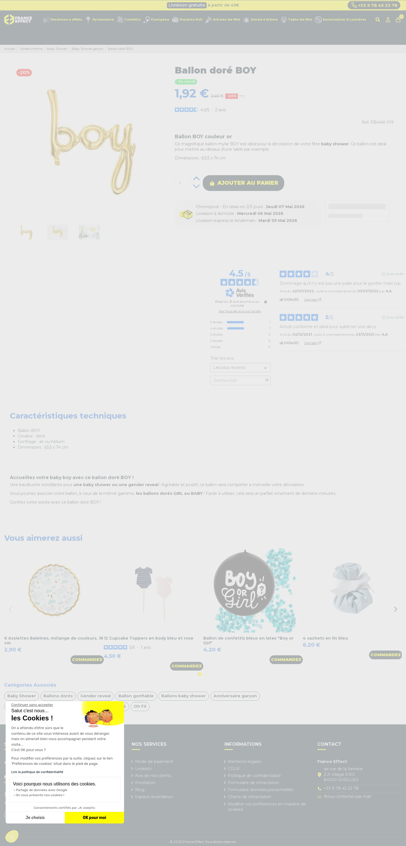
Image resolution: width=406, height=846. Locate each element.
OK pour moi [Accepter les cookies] (94, 817)
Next (395, 609)
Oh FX (140, 706)
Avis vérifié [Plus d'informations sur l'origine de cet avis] (395, 274)
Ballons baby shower (183, 695)
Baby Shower (21, 695)
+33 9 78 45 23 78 (375, 5)
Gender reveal (95, 695)
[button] (12, 836)
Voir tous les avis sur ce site (240, 311)
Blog (139, 789)
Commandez (87, 659)
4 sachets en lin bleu (325, 638)
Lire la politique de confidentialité (37, 772)
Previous (10, 609)
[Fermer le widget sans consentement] (32, 705)
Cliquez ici (228, 5)
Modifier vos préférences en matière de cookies (267, 807)
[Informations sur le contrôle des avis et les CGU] (265, 302)
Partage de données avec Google (41, 790)
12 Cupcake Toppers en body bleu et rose (148, 638)
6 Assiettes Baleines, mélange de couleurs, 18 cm (53, 640)
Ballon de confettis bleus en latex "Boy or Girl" (248, 640)
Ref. (365, 122)
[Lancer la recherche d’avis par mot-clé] (267, 380)
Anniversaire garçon (235, 695)
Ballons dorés (58, 695)
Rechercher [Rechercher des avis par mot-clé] (238, 380)
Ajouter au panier (244, 183)
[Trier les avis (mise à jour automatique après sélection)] (240, 367)
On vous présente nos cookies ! (40, 795)
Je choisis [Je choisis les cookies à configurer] (35, 817)
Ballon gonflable (136, 695)
